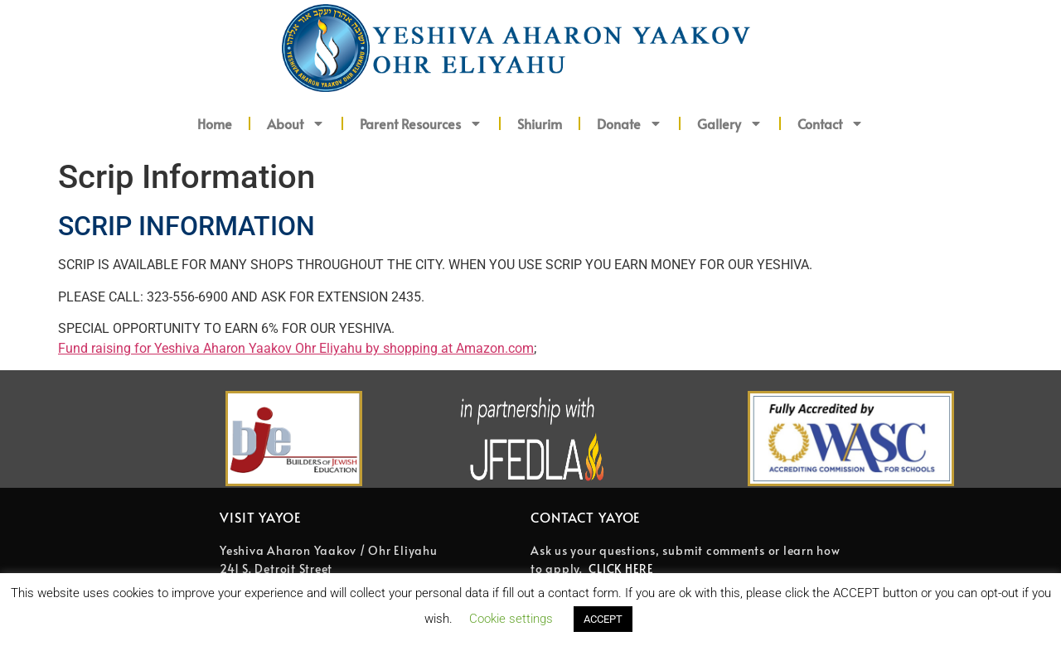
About (296, 123)
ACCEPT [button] (603, 619)
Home (214, 123)
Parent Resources (421, 123)
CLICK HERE (621, 568)
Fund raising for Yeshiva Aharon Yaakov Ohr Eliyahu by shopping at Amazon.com (296, 348)
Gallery (730, 123)
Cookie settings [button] (511, 618)
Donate (629, 123)
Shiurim (539, 123)
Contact (830, 123)
